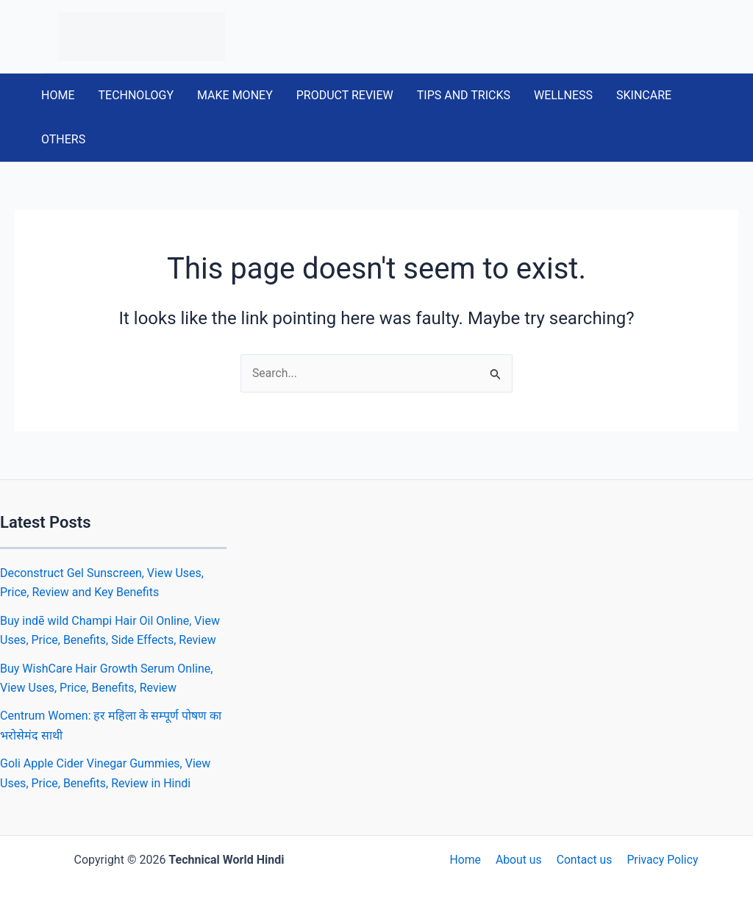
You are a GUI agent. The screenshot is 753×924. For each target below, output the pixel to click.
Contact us (582, 860)
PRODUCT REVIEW (344, 95)
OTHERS (63, 139)
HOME (57, 95)
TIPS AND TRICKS (463, 95)
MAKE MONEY (235, 95)
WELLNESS (563, 95)
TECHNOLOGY (136, 95)
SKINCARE (643, 95)
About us (519, 860)
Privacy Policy (659, 860)
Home (468, 860)
